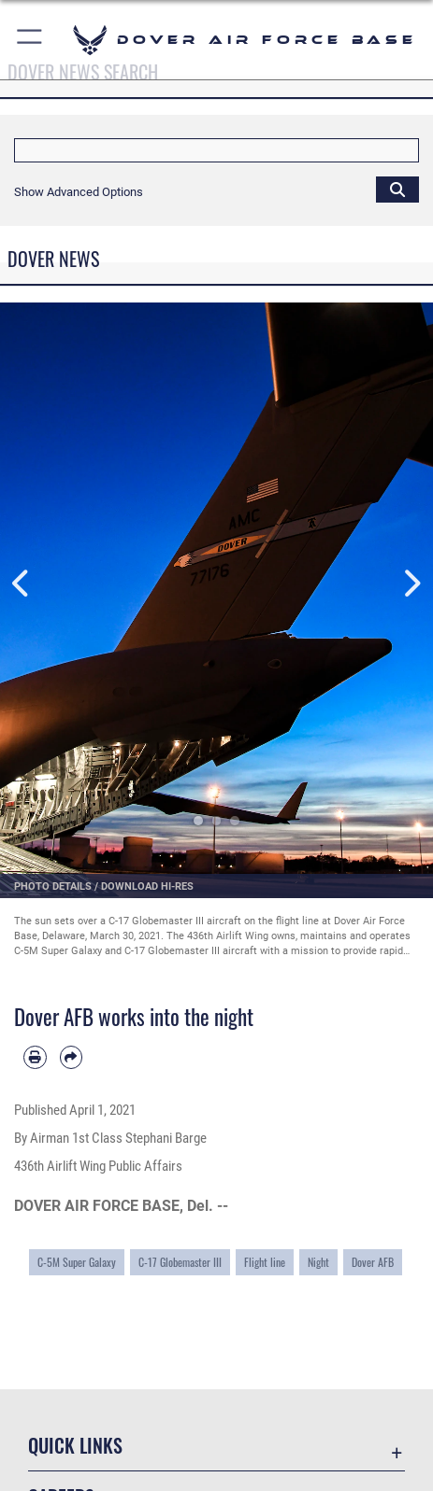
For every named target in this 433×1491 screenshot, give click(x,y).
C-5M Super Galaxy (76, 1262)
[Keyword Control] (216, 150)
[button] (30, 39)
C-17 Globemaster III (180, 1262)
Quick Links (75, 1445)
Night (318, 1262)
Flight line (264, 1262)
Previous (21, 584)
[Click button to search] (397, 188)
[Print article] (35, 1057)
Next (411, 584)
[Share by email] (71, 1057)
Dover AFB (373, 1262)
